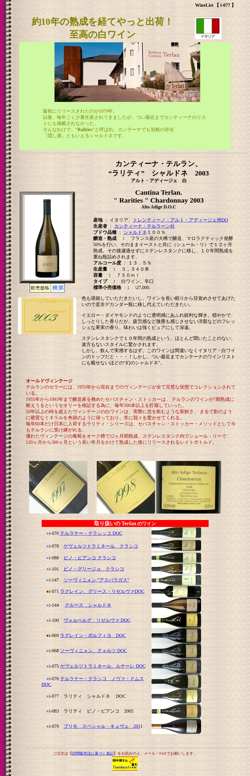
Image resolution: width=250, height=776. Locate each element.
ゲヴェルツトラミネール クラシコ (101, 546)
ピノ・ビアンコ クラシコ (90, 557)
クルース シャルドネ (88, 605)
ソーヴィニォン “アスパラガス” (96, 579)
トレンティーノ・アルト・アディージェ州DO (180, 220)
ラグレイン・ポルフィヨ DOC (93, 635)
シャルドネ (135, 232)
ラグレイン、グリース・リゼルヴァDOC (102, 591)
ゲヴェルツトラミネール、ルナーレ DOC (103, 666)
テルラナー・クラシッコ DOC (91, 533)
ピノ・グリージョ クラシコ (94, 568)
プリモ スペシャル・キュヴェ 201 (102, 726)
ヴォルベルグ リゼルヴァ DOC (97, 620)
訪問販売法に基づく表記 (93, 753)
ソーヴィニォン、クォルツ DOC (93, 650)
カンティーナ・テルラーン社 (144, 226)
